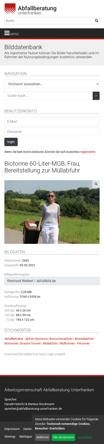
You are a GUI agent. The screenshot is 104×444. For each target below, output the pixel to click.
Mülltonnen (67, 343)
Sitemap (10, 436)
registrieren (87, 152)
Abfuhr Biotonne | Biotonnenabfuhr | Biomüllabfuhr (59, 339)
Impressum (12, 429)
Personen (83, 343)
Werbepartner (28, 436)
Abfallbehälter (13, 339)
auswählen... (86, 437)
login (11, 142)
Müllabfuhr (50, 343)
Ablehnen (42, 437)
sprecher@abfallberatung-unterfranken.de (33, 408)
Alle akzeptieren (63, 437)
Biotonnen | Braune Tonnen (22, 343)
